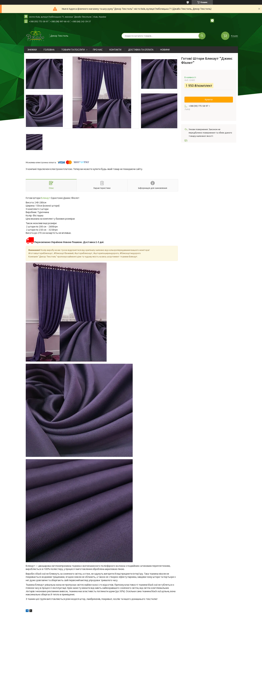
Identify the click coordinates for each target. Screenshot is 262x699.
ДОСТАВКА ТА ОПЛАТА (140, 49)
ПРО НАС (98, 49)
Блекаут (45, 198)
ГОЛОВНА (49, 49)
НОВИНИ (165, 49)
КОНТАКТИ (115, 49)
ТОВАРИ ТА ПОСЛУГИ (73, 49)
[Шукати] (202, 35)
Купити (209, 99)
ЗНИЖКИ (32, 49)
